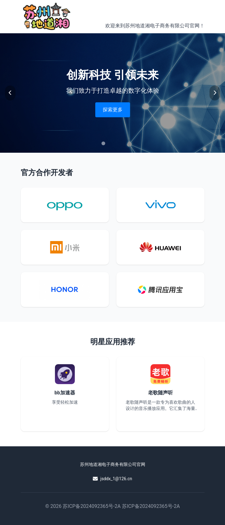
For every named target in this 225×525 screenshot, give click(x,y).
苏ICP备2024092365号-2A (92, 506)
